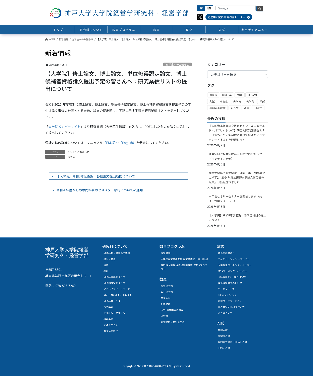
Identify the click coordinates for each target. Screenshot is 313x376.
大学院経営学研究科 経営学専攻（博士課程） (185, 259)
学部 (262, 101)
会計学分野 (167, 292)
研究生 (258, 108)
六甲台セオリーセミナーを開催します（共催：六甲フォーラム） (235, 198)
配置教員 (165, 304)
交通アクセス (111, 324)
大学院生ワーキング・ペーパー (235, 265)
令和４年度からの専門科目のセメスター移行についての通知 (99, 189)
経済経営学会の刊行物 (230, 283)
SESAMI (252, 95)
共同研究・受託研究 (114, 312)
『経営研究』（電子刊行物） (233, 277)
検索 (259, 8)
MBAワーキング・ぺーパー (232, 271)
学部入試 (223, 330)
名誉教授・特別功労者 (173, 322)
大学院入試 (224, 335)
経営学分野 (167, 286)
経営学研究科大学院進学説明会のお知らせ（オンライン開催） (235, 156)
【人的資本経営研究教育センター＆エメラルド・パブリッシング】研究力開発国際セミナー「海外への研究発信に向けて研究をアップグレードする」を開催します (237, 133)
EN (209, 8)
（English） (128, 142)
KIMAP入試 (224, 348)
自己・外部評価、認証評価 (118, 295)
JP (201, 8)
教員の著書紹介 (226, 253)
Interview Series (227, 295)
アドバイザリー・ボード (117, 289)
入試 (212, 101)
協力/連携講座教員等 (172, 310)
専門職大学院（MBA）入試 (232, 342)
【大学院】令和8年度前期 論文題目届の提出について (237, 217)
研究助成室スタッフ (114, 283)
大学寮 (237, 101)
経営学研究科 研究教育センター (229, 17)
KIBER (213, 95)
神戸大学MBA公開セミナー (232, 306)
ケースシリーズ (226, 289)
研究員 (164, 316)
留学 (246, 108)
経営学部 (165, 253)
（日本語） (110, 142)
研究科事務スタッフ (114, 277)
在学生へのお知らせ (177, 64)
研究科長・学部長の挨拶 (117, 253)
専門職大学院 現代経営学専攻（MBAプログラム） (184, 267)
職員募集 (108, 318)
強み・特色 (110, 259)
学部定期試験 (217, 108)
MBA (239, 95)
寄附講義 (108, 306)
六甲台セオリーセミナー (231, 301)
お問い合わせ (111, 330)
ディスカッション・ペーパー (233, 259)
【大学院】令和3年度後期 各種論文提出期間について (95, 176)
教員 (106, 271)
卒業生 (224, 101)
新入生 (235, 108)
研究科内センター (113, 301)
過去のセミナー (226, 312)
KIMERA (227, 95)
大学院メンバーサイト (64, 126)
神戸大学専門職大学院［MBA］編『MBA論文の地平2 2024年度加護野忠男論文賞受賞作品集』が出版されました (237, 177)
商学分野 (165, 298)
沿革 (106, 265)
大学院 (71, 156)
